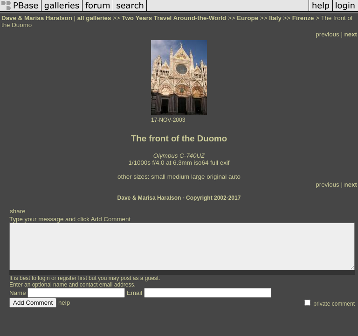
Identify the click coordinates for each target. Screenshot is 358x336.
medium (178, 176)
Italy (275, 17)
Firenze (303, 17)
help (64, 302)
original (217, 176)
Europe (247, 17)
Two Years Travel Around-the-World (174, 17)
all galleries (94, 17)
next (350, 34)
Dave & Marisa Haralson (36, 17)
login (43, 278)
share (17, 211)
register (67, 278)
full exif (219, 162)
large (198, 176)
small (158, 176)
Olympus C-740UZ (179, 155)
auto (234, 176)
